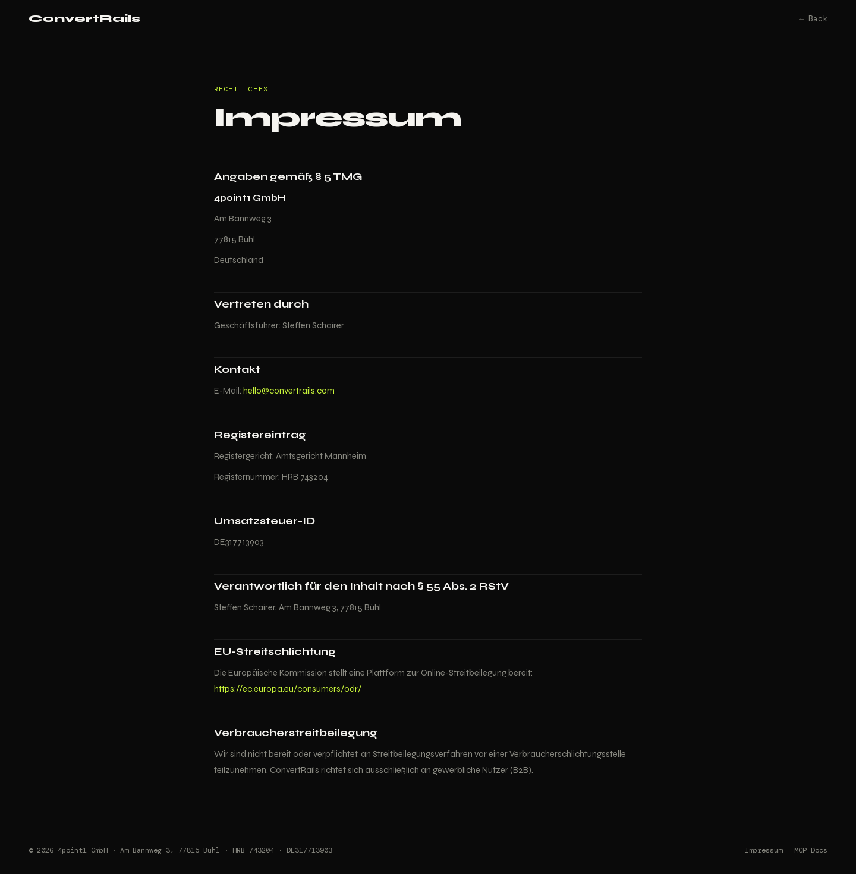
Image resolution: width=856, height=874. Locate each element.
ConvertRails (84, 18)
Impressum (763, 850)
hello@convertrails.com (289, 390)
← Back (813, 19)
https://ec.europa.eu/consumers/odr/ (287, 688)
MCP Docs (810, 850)
